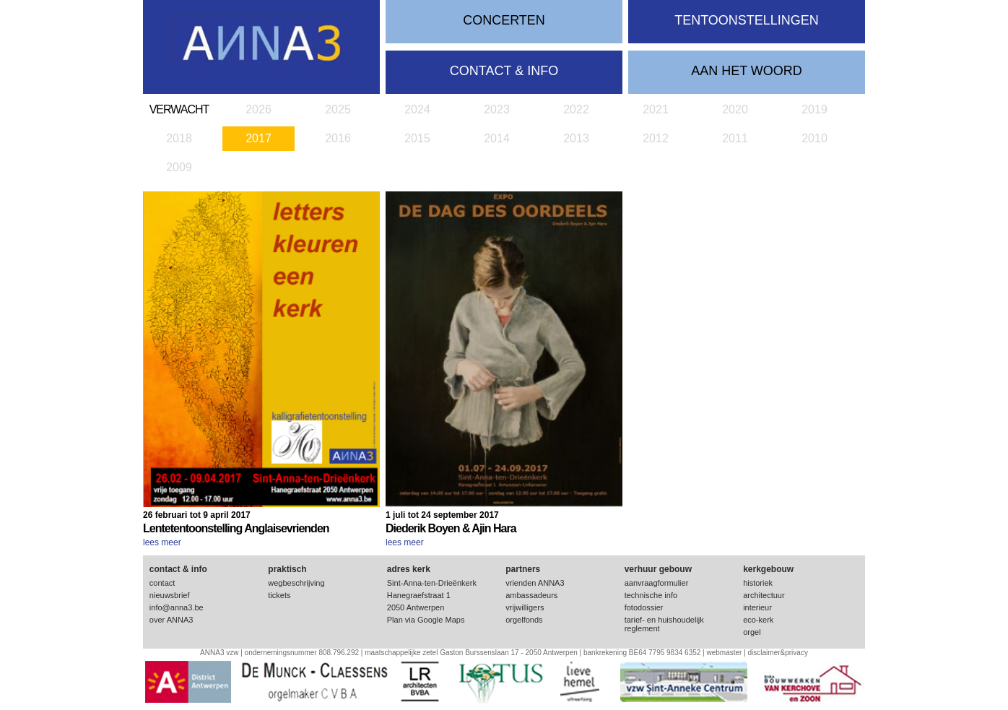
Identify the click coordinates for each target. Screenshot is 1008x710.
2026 (258, 109)
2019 (814, 109)
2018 (179, 138)
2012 (656, 138)
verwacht (179, 109)
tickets (279, 595)
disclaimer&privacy (778, 653)
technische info (651, 595)
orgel (751, 632)
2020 (735, 109)
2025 (338, 109)
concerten (504, 20)
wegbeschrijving (296, 583)
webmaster (724, 653)
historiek (758, 583)
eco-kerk (758, 619)
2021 (656, 109)
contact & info (504, 71)
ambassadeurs (531, 595)
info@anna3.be (176, 607)
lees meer (162, 542)
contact (162, 583)
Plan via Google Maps (426, 619)
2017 (258, 138)
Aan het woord (746, 71)
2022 (576, 109)
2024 (417, 109)
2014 (497, 138)
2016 (338, 138)
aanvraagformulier (657, 583)
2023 (497, 109)
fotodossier (644, 607)
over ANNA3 (171, 619)
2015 (417, 138)
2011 (735, 138)
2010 (814, 138)
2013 (576, 138)
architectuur (763, 595)
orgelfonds (523, 619)
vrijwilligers (524, 607)
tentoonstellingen (746, 20)
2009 (179, 167)
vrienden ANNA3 (534, 583)
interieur (757, 607)
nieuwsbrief (169, 595)
